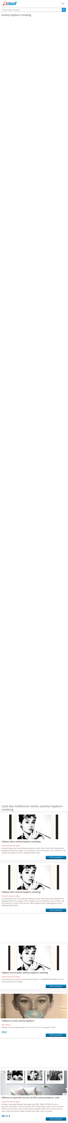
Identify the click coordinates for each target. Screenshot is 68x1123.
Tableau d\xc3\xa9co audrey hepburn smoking (25, 972)
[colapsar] (62, 3)
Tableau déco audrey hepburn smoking (21, 841)
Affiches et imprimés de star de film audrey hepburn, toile (31, 1097)
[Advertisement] (34, 929)
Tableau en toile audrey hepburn (18, 1020)
